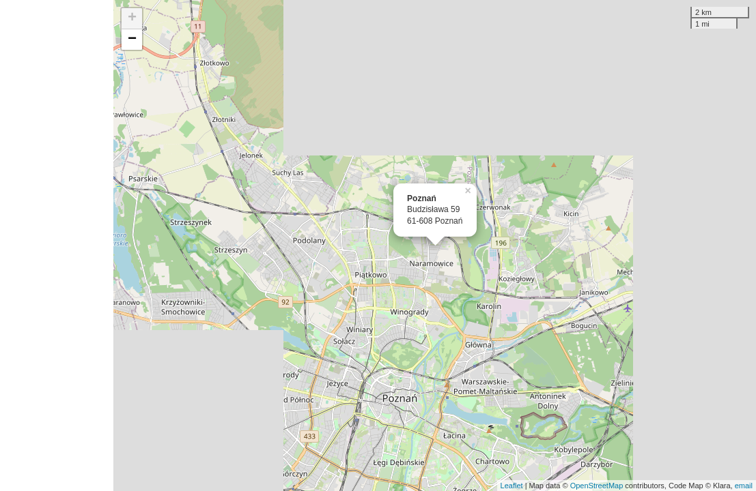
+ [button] (132, 18)
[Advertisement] (56, 245)
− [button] (132, 39)
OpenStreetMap (597, 485)
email (744, 485)
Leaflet (512, 485)
